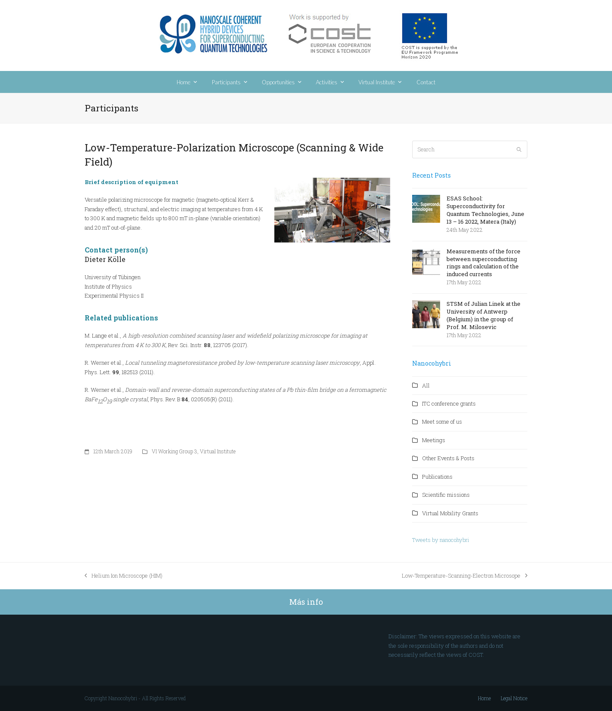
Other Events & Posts (448, 458)
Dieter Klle (105, 259)
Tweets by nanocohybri (440, 540)
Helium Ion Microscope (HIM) (123, 576)
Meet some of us (442, 421)
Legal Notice (514, 698)
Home (484, 698)
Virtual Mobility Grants (450, 513)
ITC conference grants (449, 403)
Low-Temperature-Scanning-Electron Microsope (464, 576)
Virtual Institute (218, 451)
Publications (437, 476)
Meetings (433, 440)
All (426, 385)
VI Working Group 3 (174, 451)
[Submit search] (519, 149)
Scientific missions (446, 495)
